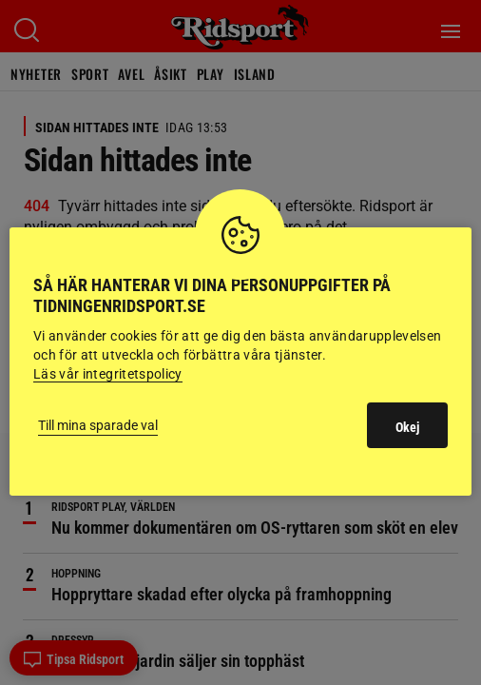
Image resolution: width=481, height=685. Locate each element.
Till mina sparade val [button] (98, 425)
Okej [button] (407, 427)
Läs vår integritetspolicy (108, 374)
